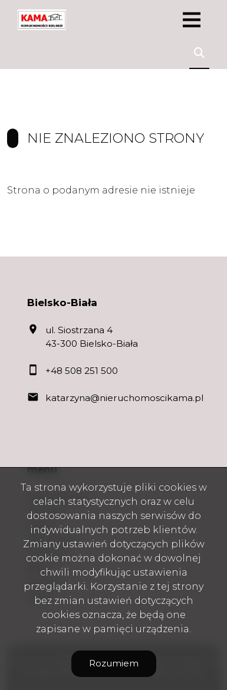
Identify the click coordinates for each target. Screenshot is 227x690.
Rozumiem (114, 663)
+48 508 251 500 (81, 370)
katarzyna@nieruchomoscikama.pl (124, 397)
